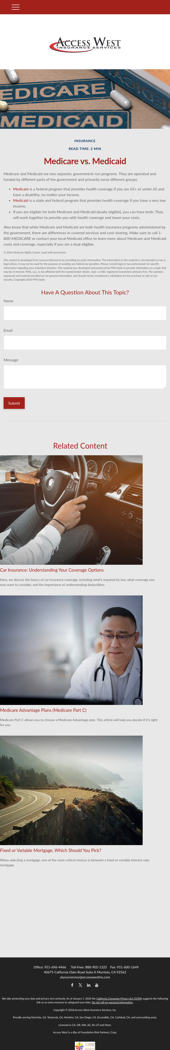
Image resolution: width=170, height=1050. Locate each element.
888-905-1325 (96, 967)
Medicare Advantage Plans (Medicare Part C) (43, 710)
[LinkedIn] (88, 985)
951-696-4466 (55, 967)
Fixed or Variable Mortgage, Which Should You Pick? (50, 850)
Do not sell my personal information (112, 1002)
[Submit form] (14, 403)
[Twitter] (80, 985)
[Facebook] (72, 985)
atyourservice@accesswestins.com (85, 977)
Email (8, 330)
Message (11, 359)
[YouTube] (97, 985)
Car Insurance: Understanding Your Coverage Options (52, 570)
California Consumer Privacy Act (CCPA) (119, 998)
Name (9, 300)
